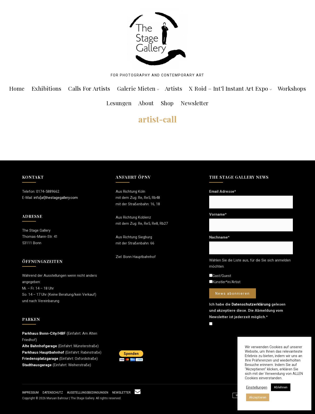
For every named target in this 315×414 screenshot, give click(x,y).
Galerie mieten (138, 88)
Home (17, 88)
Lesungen (118, 103)
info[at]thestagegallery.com (56, 197)
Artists (173, 88)
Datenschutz (53, 392)
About (146, 103)
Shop (167, 103)
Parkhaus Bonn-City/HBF (44, 333)
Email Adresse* (222, 191)
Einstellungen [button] (256, 387)
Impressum (30, 392)
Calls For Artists (89, 88)
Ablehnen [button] (280, 387)
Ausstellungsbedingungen (87, 392)
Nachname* (219, 237)
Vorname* (218, 214)
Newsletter (195, 103)
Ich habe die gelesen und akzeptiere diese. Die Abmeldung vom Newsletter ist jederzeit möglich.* (247, 310)
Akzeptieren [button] (257, 397)
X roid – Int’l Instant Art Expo (230, 88)
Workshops (292, 88)
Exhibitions (47, 88)
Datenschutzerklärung (251, 304)
